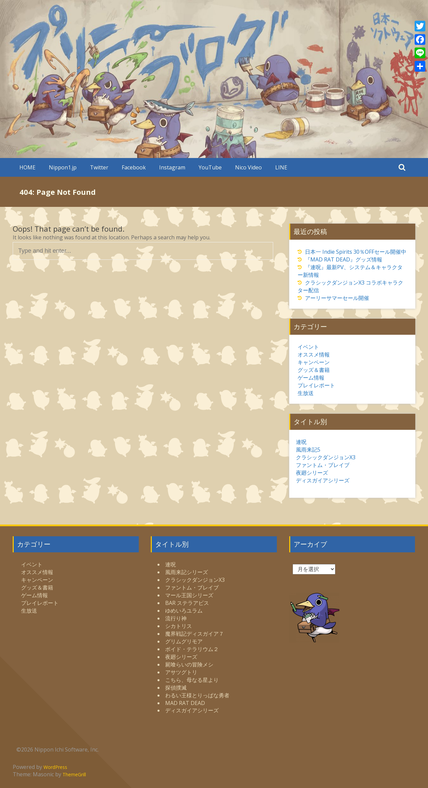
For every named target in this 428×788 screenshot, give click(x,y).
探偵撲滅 (176, 687)
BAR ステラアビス (187, 603)
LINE (281, 167)
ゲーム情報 (311, 377)
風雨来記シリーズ (186, 572)
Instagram (172, 167)
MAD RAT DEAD (185, 703)
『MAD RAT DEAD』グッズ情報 (343, 259)
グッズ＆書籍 (314, 370)
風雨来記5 (308, 449)
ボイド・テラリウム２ (192, 649)
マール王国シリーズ (189, 595)
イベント (308, 346)
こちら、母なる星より (192, 680)
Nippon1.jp (63, 167)
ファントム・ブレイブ (322, 465)
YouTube (210, 167)
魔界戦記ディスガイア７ (194, 633)
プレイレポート (316, 385)
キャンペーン (314, 362)
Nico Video (248, 167)
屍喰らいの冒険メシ (189, 664)
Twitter (99, 167)
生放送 (306, 393)
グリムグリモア (184, 641)
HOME (27, 167)
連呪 (301, 442)
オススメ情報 (314, 354)
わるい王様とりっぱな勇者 (197, 695)
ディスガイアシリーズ (322, 480)
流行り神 (176, 618)
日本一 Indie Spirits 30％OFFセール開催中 (355, 251)
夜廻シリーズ (312, 472)
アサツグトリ (181, 672)
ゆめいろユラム (184, 610)
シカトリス (178, 626)
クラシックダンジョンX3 (325, 457)
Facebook (134, 167)
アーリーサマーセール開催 (337, 298)
